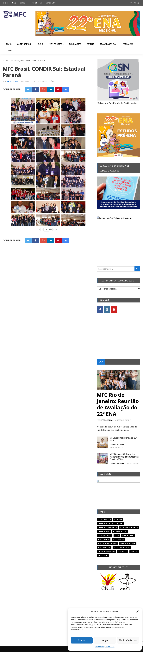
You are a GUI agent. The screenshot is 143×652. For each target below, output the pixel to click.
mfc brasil (128, 536)
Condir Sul (104, 531)
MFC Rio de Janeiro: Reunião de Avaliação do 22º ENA (118, 404)
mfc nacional (127, 544)
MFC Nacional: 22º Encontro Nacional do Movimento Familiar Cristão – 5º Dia (124, 457)
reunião (122, 552)
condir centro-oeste (110, 523)
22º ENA (90, 44)
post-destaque (106, 552)
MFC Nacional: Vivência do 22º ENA (123, 439)
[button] (137, 611)
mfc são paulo (122, 548)
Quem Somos (24, 44)
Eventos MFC (55, 44)
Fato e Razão (36, 3)
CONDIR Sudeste (129, 527)
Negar (105, 640)
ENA (101, 361)
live (117, 536)
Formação (128, 44)
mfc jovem (103, 540)
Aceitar (82, 640)
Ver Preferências (128, 640)
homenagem (120, 531)
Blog (14, 3)
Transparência (108, 44)
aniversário (104, 519)
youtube (103, 556)
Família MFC (75, 44)
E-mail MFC (50, 3)
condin (118, 519)
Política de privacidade (105, 647)
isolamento (104, 536)
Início (5, 3)
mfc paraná (104, 548)
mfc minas (118, 540)
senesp (134, 552)
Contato (23, 3)
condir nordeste (107, 527)
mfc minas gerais (107, 544)
